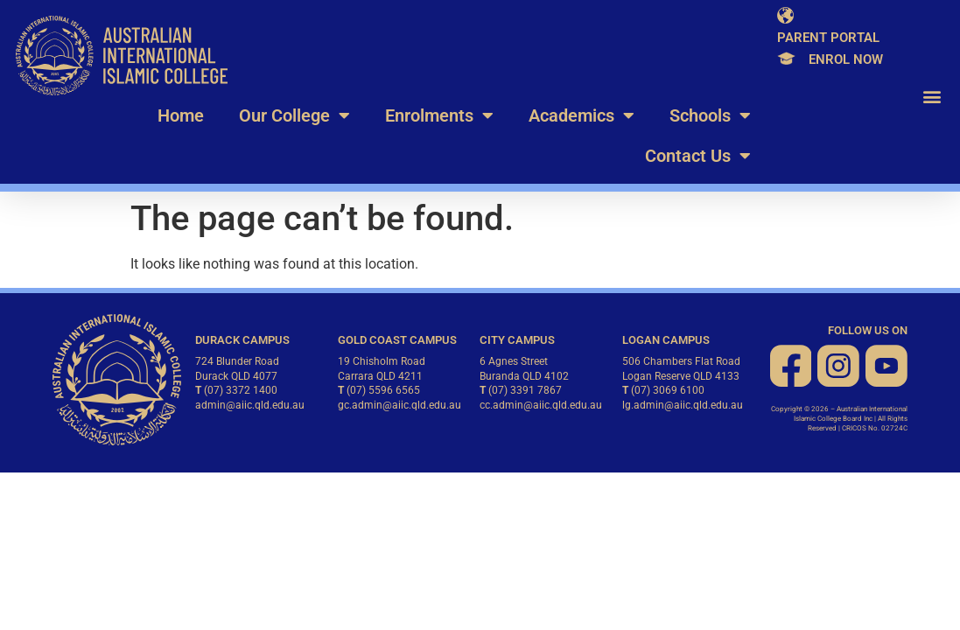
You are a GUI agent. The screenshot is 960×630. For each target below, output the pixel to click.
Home (181, 115)
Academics (581, 115)
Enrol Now (846, 59)
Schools (710, 115)
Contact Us (698, 155)
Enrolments (439, 115)
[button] (932, 96)
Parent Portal (828, 38)
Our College (294, 115)
